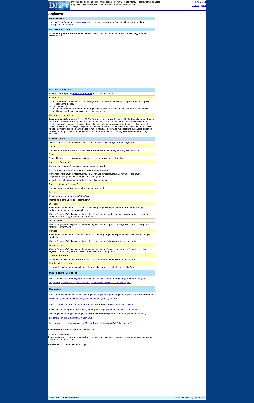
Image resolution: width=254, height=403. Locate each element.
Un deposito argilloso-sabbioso (75, 282)
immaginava (94, 309)
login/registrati (199, 2)
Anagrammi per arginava (121, 142)
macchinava (86, 318)
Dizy (50, 397)
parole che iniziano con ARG (102, 323)
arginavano (66, 298)
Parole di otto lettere (58, 304)
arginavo (135, 150)
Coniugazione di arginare (61, 24)
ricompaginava (133, 309)
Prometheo (73, 397)
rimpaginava (119, 309)
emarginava (127, 314)
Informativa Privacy (184, 397)
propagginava (70, 314)
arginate (119, 294)
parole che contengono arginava (72, 180)
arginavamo (54, 298)
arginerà (130, 304)
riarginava (115, 314)
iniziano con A (73, 323)
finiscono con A (124, 323)
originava (82, 314)
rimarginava (139, 314)
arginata (117, 150)
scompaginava (56, 314)
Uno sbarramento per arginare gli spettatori (115, 278)
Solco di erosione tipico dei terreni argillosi (111, 282)
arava (70, 196)
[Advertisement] (181, 61)
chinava (76, 318)
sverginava (54, 318)
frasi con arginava (81, 93)
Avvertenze (200, 397)
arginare (83, 22)
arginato (136, 294)
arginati (128, 294)
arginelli (113, 298)
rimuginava (66, 318)
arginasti (102, 294)
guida (203, 5)
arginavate (78, 298)
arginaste (92, 294)
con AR (84, 323)
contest (195, 5)
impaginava (106, 309)
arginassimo (80, 294)
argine (105, 298)
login (85, 344)
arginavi (125, 150)
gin (76, 196)
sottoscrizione (89, 329)
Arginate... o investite (84, 278)
